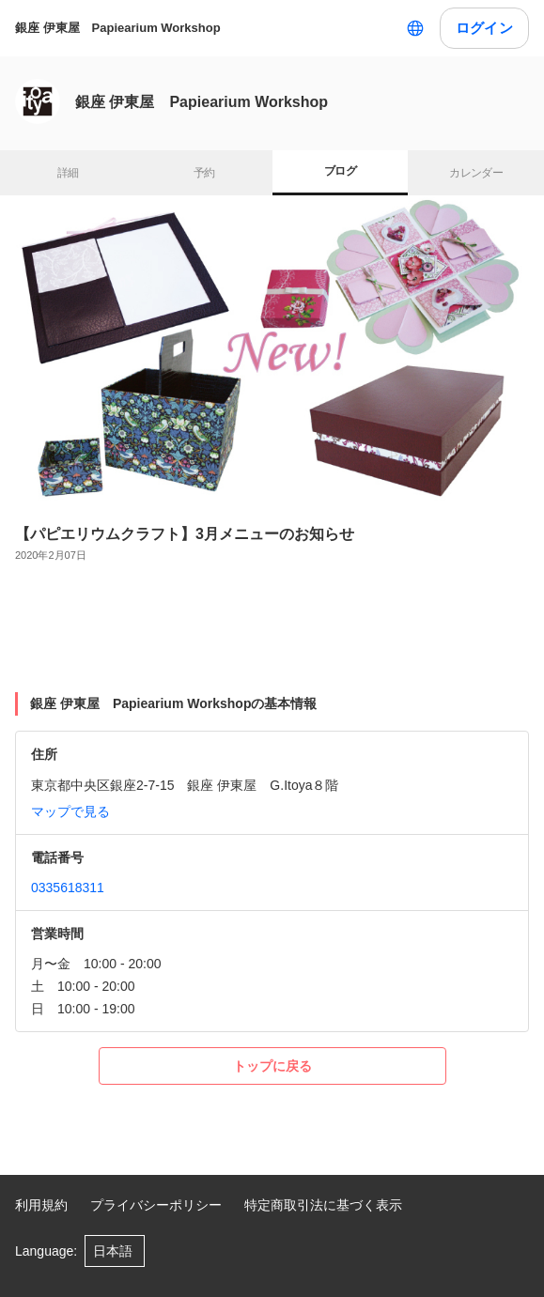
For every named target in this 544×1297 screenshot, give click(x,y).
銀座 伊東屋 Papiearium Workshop (118, 28)
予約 (204, 172)
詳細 (68, 172)
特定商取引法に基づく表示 (323, 1204)
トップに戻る (272, 1065)
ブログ (340, 171)
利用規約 (41, 1204)
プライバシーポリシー (156, 1204)
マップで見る (70, 811)
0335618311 (67, 887)
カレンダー (476, 172)
